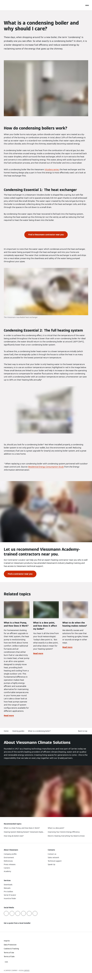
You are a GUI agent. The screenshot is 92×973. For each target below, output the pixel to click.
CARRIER (26, 970)
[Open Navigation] (87, 5)
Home (6, 731)
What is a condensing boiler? (39, 731)
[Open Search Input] (81, 5)
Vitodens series (52, 169)
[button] (83, 731)
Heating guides (18, 731)
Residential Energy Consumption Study (46, 467)
